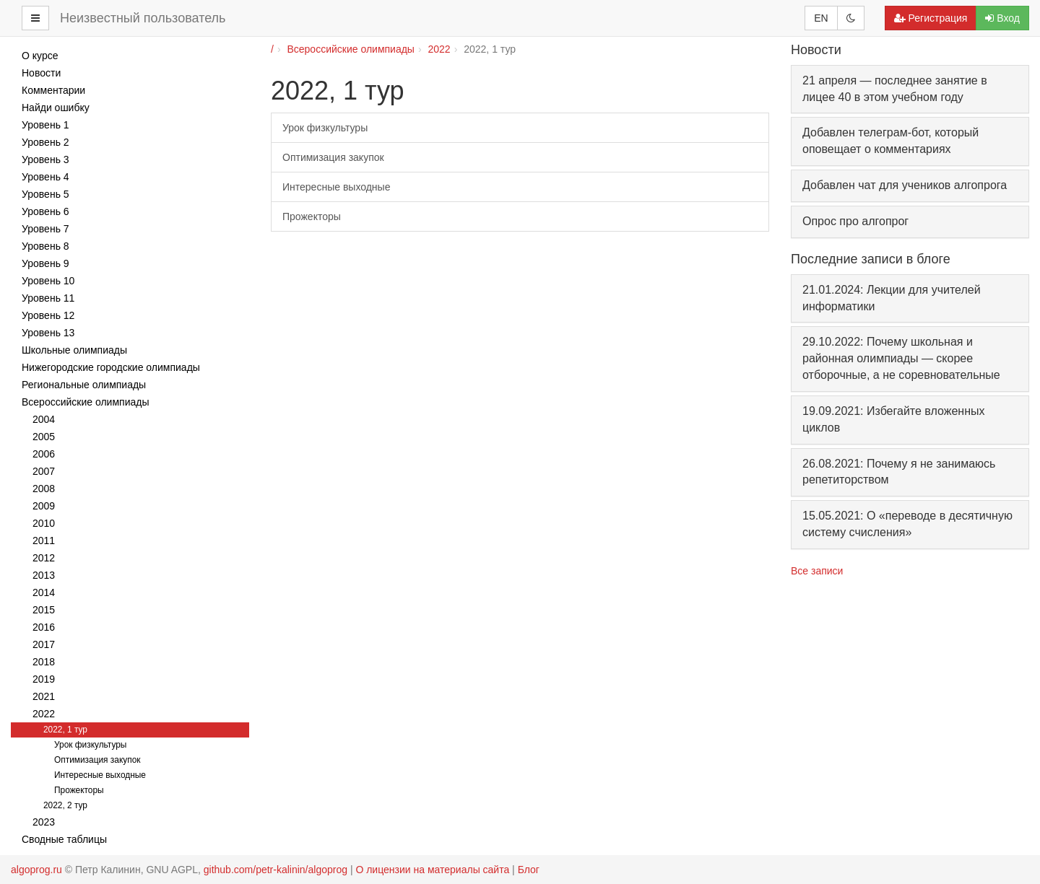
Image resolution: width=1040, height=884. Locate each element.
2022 (439, 49)
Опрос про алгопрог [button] (855, 221)
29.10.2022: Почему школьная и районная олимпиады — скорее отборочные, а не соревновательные (901, 358)
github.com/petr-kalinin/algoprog (275, 869)
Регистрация (931, 18)
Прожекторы (311, 216)
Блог (529, 869)
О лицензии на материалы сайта (432, 869)
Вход (1002, 18)
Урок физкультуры (325, 128)
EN (821, 18)
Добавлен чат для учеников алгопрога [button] (904, 185)
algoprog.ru (36, 869)
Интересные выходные (336, 187)
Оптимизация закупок (333, 157)
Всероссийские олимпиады (350, 49)
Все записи (817, 571)
